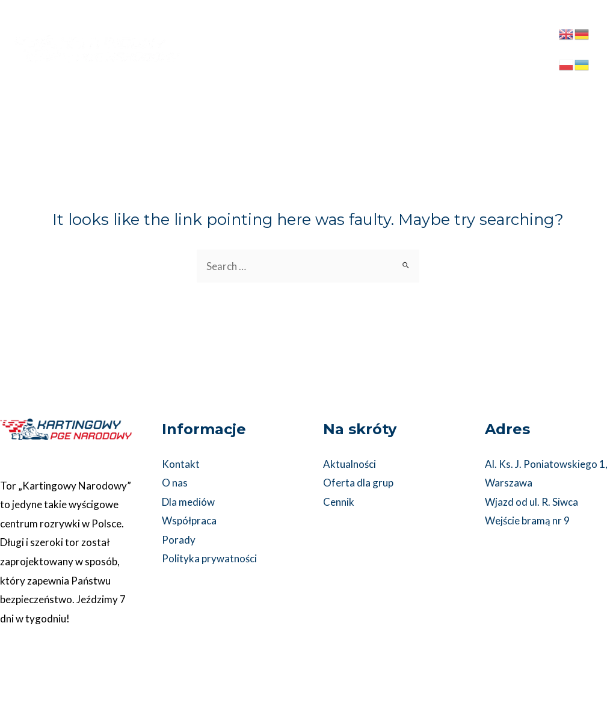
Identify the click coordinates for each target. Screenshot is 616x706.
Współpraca (189, 521)
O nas (175, 482)
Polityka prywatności (209, 559)
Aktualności (349, 464)
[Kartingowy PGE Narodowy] (96, 35)
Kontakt (181, 464)
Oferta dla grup (358, 482)
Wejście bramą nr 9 (527, 521)
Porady (179, 539)
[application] (399, 28)
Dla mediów (188, 502)
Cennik (338, 502)
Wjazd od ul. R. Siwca (531, 502)
